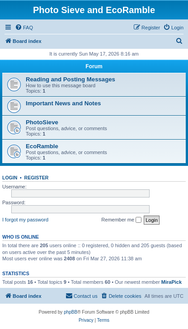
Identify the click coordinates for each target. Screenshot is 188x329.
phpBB (70, 312)
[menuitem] (24, 27)
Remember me (121, 220)
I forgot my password (25, 219)
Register (36, 177)
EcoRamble (42, 146)
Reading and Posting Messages (70, 79)
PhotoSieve (42, 122)
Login (9, 177)
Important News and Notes (63, 103)
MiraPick (171, 282)
